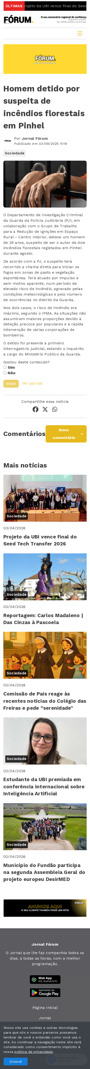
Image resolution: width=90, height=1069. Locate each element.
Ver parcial (32, 383)
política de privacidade (33, 1052)
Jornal (45, 1018)
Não (12, 373)
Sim (11, 367)
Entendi (16, 1061)
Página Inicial (45, 1007)
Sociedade (14, 153)
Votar (11, 383)
